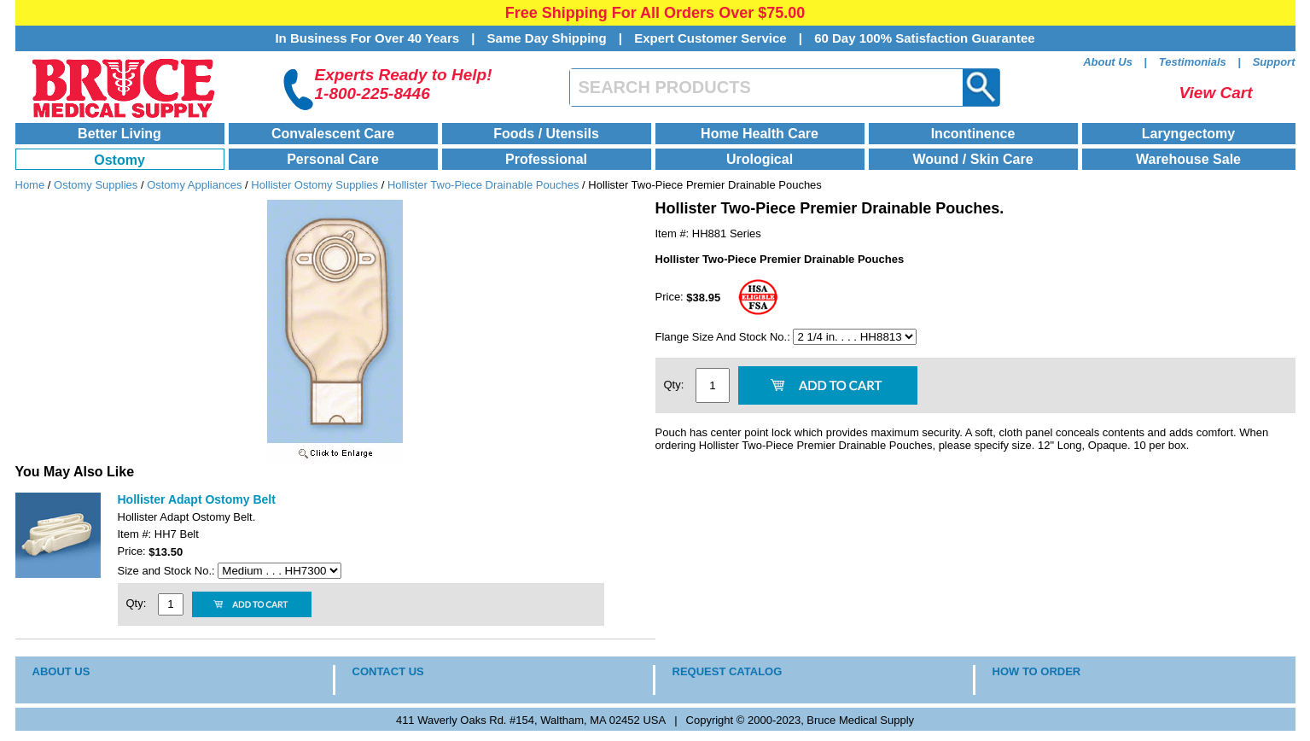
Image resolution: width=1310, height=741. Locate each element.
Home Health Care (759, 133)
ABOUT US (61, 671)
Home (30, 184)
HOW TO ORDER (1037, 671)
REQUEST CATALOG (727, 671)
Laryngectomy (1188, 133)
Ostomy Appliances (194, 184)
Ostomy (119, 160)
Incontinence (973, 133)
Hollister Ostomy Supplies (314, 184)
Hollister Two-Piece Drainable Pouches (483, 184)
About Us (1107, 61)
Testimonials (1192, 61)
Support (1274, 61)
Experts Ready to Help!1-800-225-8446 (403, 84)
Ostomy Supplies (95, 184)
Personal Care (333, 159)
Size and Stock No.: (168, 570)
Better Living (119, 133)
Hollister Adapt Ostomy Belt (197, 499)
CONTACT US (388, 671)
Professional (546, 159)
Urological (759, 159)
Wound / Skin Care (972, 159)
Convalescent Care (332, 133)
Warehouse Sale (1188, 159)
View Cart (1216, 93)
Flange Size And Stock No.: (724, 336)
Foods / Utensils (546, 133)
